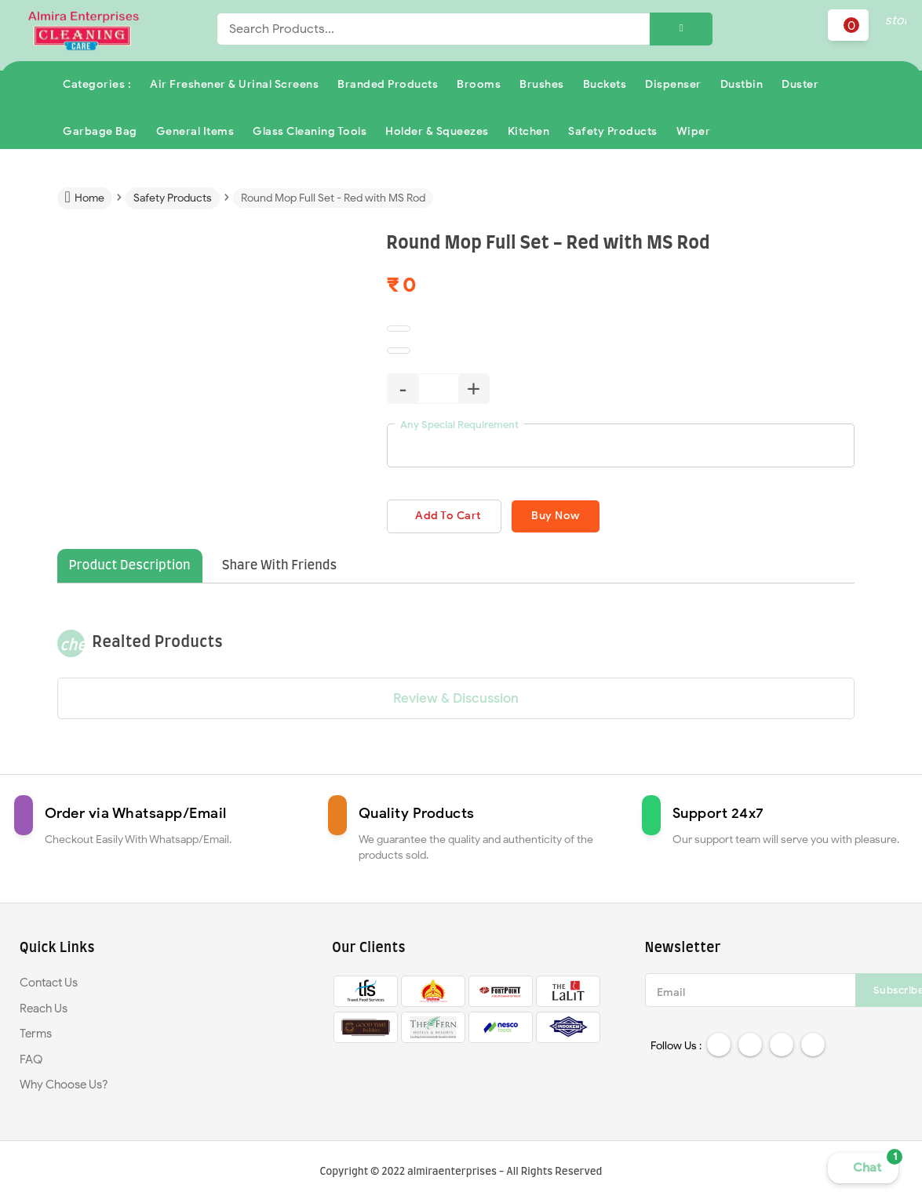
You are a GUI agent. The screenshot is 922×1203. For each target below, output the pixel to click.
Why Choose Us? (64, 1085)
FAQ (31, 1060)
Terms (36, 1034)
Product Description (130, 567)
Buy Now (566, 516)
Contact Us (49, 983)
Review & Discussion (456, 699)
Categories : (97, 84)
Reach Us (43, 1009)
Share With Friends (279, 567)
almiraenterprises (452, 1172)
